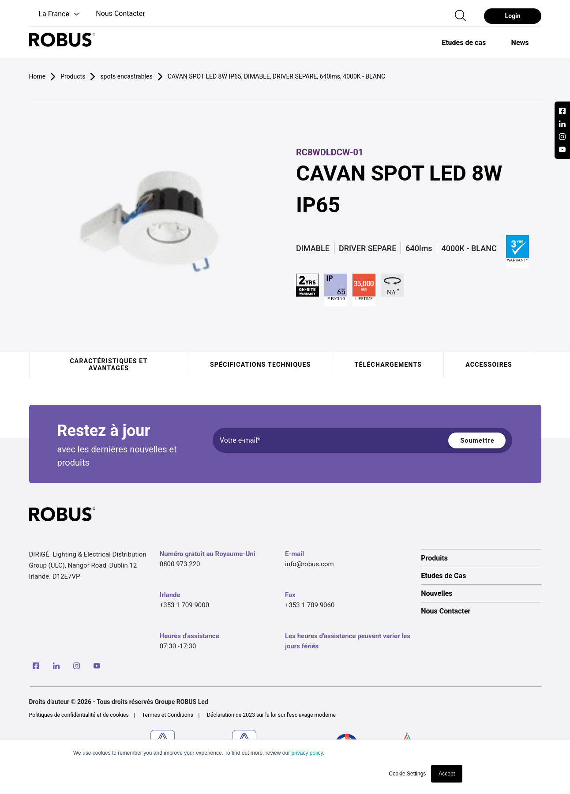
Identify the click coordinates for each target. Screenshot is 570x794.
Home (37, 76)
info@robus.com (309, 564)
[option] (463, 42)
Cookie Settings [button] (407, 774)
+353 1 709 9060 (309, 605)
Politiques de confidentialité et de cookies (79, 715)
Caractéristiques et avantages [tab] (108, 364)
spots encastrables (126, 76)
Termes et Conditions (167, 715)
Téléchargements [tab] (388, 364)
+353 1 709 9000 (184, 605)
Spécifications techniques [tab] (260, 364)
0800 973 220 (180, 564)
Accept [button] (447, 774)
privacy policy (306, 753)
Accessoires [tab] (488, 364)
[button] (55, 14)
